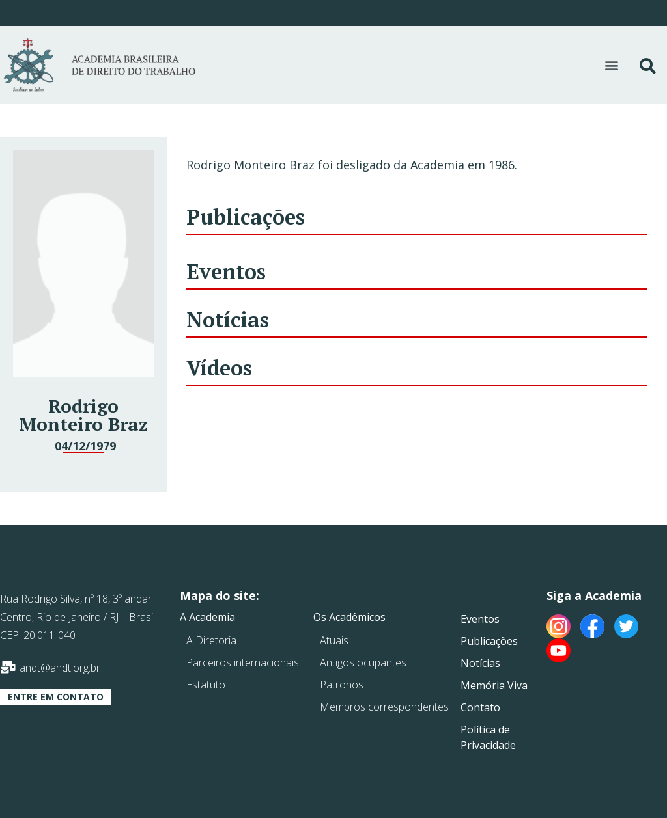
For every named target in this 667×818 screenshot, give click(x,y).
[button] (612, 65)
